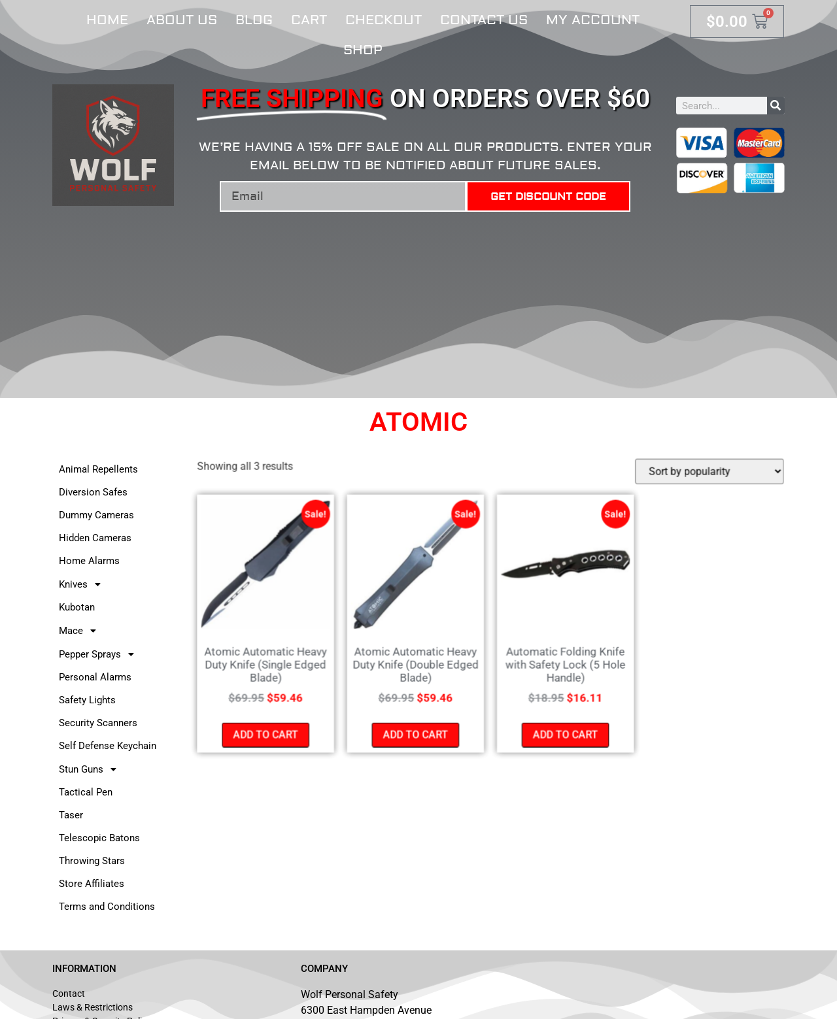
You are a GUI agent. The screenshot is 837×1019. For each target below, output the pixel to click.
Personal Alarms (95, 677)
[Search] (776, 105)
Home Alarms (89, 561)
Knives (83, 584)
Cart (309, 20)
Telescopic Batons (99, 838)
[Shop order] (706, 473)
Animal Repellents (98, 469)
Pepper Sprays (100, 654)
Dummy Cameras (96, 515)
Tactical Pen (85, 792)
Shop (363, 50)
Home (107, 20)
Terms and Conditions (107, 906)
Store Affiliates (91, 884)
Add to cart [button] (269, 733)
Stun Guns (91, 769)
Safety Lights (87, 700)
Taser (71, 815)
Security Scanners (98, 723)
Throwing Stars (92, 861)
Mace (81, 631)
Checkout (383, 20)
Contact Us (484, 20)
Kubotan (77, 607)
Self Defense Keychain (107, 746)
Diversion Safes (93, 492)
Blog (254, 20)
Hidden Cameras (95, 538)
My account (593, 20)
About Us (181, 20)
